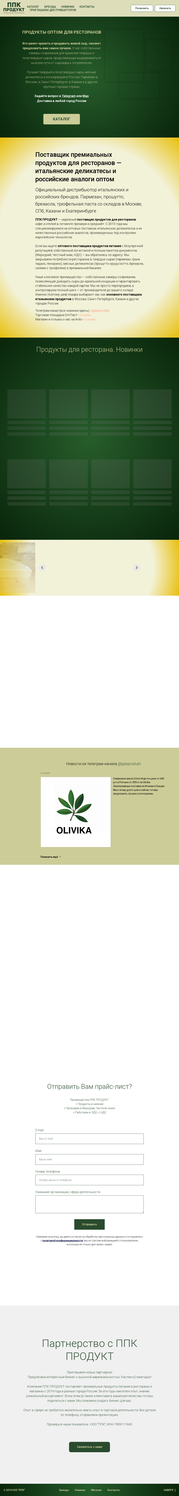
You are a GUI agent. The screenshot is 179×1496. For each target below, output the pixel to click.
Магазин (96, 1490)
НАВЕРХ (170, 1490)
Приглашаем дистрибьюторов (53, 10)
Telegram (69, 96)
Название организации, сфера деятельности (67, 1192)
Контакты (87, 6)
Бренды (50, 6)
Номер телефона (47, 1171)
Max (86, 96)
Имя (38, 1151)
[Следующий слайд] (136, 567)
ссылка (85, 315)
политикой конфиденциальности (62, 1240)
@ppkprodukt (100, 310)
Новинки (67, 6)
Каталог (33, 6)
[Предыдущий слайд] (42, 567)
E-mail (39, 1130)
